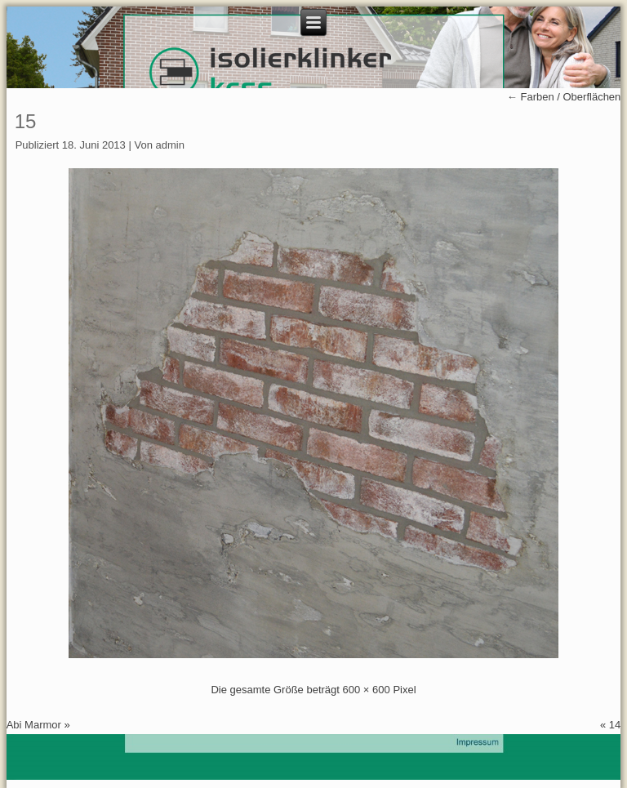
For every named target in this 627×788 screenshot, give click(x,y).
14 (614, 725)
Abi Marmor (34, 725)
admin (170, 145)
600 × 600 (366, 689)
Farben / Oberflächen (563, 97)
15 (26, 121)
